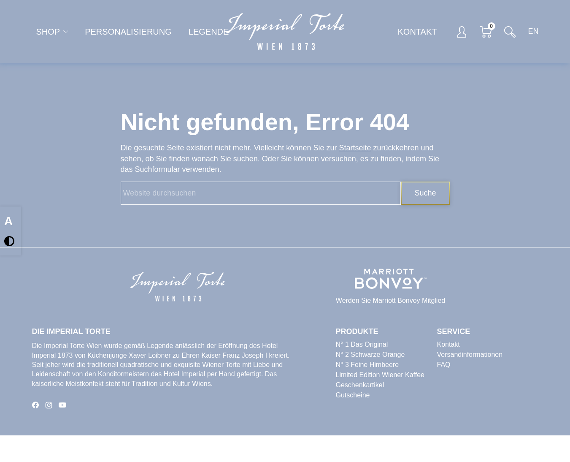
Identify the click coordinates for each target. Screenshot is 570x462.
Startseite (355, 148)
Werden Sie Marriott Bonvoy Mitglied (390, 300)
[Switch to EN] (531, 32)
